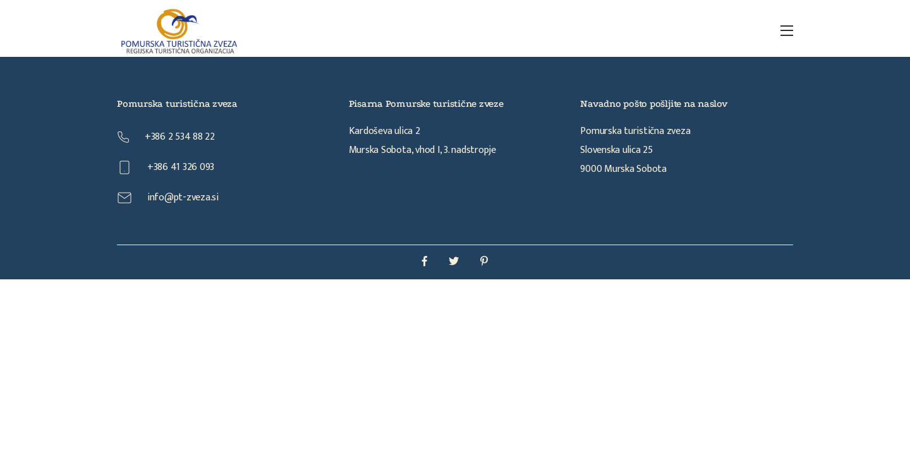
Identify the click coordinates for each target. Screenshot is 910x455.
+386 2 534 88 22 (166, 136)
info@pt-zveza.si (168, 197)
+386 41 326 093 (165, 167)
